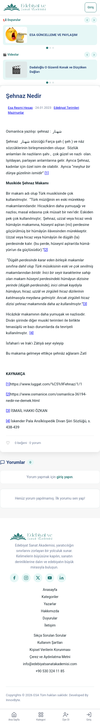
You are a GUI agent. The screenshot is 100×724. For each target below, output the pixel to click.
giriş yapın (65, 477)
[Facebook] (14, 577)
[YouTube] (49, 577)
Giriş (90, 7)
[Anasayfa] (24, 7)
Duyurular (50, 618)
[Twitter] (37, 577)
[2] (46, 250)
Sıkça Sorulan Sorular (50, 635)
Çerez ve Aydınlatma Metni (50, 657)
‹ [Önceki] (87, 20)
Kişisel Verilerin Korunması (50, 650)
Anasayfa (50, 590)
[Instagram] (26, 577)
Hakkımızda (50, 611)
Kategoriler (50, 597)
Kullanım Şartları (50, 643)
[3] (85, 304)
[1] (47, 173)
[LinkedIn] (61, 577)
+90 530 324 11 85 (50, 671)
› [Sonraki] (94, 20)
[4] (31, 333)
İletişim (50, 625)
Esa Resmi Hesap (20, 108)
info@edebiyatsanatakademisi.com (50, 664)
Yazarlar (50, 604)
